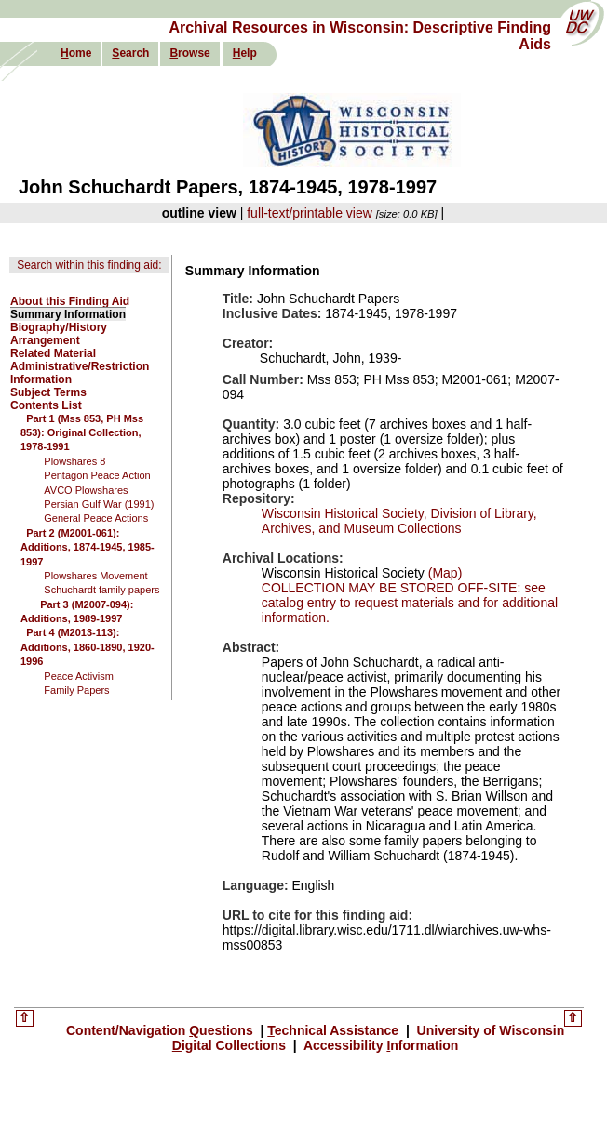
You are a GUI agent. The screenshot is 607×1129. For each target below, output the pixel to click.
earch (130, 53)
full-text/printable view (309, 213)
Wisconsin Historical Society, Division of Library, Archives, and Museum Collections (399, 521)
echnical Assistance (334, 1030)
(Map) (443, 572)
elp (245, 53)
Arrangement (45, 340)
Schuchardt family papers (101, 589)
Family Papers (76, 690)
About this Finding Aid (69, 301)
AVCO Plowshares (86, 490)
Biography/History (58, 327)
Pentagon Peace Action (97, 475)
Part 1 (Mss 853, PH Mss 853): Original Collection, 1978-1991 (81, 433)
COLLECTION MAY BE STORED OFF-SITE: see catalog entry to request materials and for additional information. (410, 602)
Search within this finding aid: (89, 265)
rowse (189, 53)
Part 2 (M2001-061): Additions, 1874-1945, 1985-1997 (87, 547)
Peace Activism (79, 676)
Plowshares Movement (95, 575)
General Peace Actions (96, 518)
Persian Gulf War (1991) (99, 504)
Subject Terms (48, 392)
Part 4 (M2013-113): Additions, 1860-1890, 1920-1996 (87, 647)
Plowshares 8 (74, 461)
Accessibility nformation (380, 1045)
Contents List (46, 405)
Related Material (53, 353)
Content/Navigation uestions (161, 1030)
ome (76, 53)
